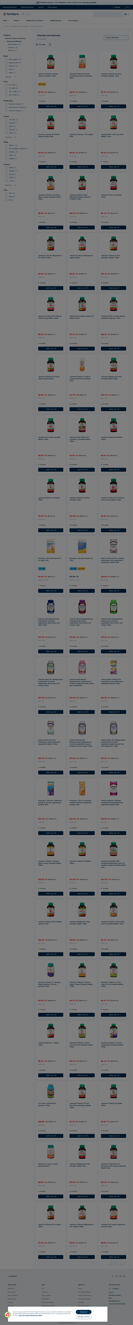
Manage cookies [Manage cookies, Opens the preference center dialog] (83, 1317)
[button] (7, 1315)
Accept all (83, 1312)
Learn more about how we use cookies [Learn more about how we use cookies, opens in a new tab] (30, 1315)
